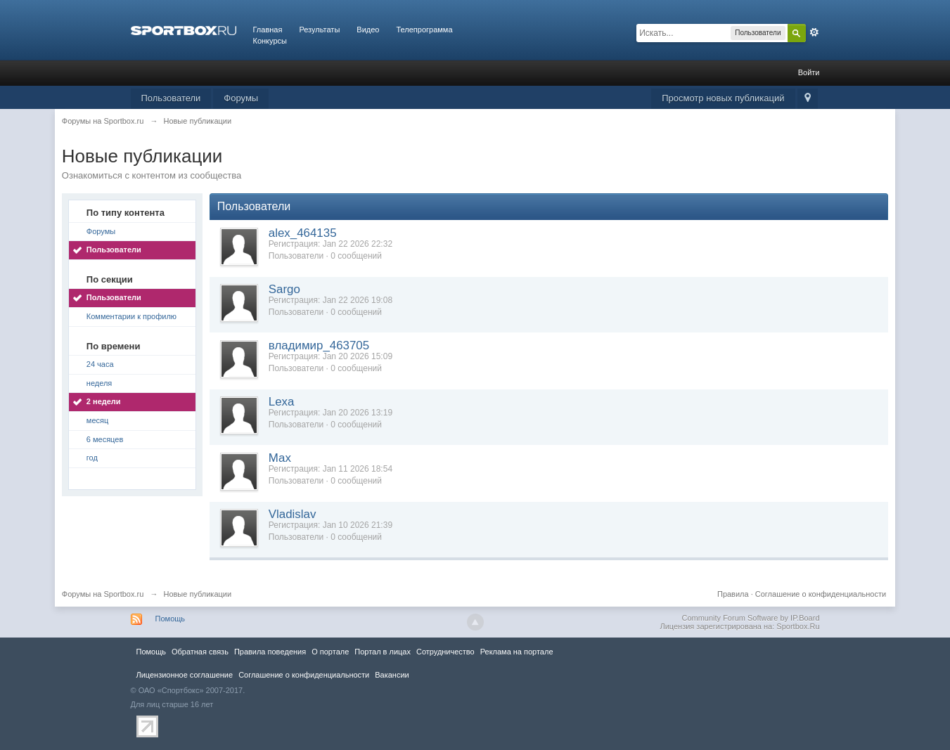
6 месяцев (104, 439)
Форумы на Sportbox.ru (103, 594)
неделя (99, 383)
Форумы (241, 98)
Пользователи (171, 98)
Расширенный (814, 32)
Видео (368, 29)
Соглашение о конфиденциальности (820, 594)
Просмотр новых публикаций (723, 98)
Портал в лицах (382, 651)
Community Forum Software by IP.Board (750, 618)
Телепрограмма (424, 29)
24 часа (100, 364)
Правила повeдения (270, 651)
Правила (733, 594)
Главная (268, 29)
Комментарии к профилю (131, 316)
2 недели (103, 401)
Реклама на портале (516, 651)
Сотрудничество (445, 651)
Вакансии (392, 675)
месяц (97, 420)
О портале (330, 651)
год (92, 457)
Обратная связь (200, 651)
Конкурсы (270, 41)
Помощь (170, 618)
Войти (809, 72)
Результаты (319, 29)
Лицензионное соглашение (184, 675)
